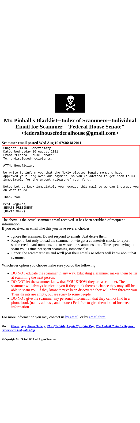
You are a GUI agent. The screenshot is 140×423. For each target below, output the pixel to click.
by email (72, 331)
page (18, 340)
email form (97, 331)
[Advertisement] (44, 45)
